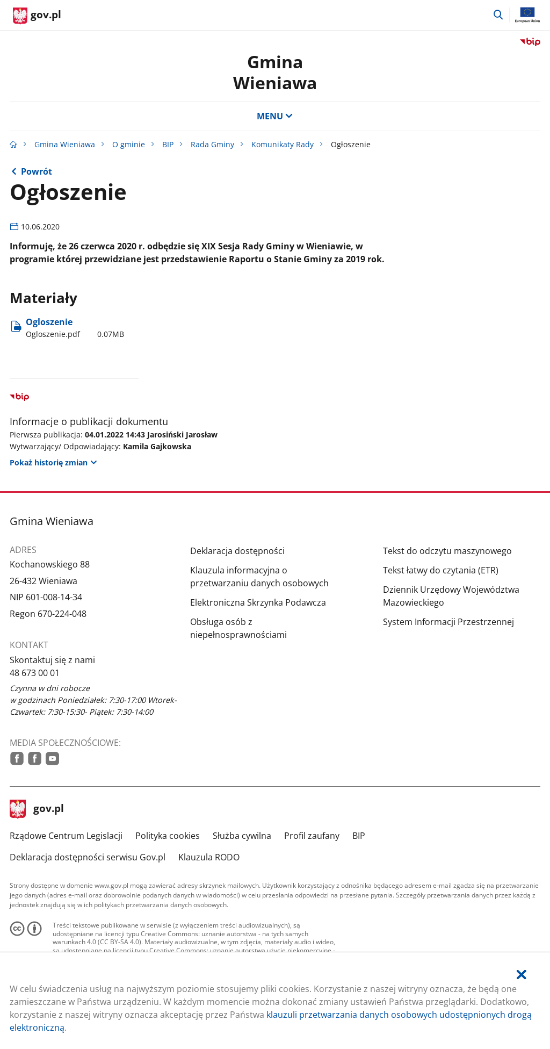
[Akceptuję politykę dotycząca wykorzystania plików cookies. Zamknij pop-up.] (521, 974)
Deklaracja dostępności (237, 551)
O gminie (128, 144)
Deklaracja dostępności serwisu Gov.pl (87, 857)
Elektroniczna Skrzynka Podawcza (258, 602)
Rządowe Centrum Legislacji (66, 836)
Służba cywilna (242, 836)
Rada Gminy (212, 144)
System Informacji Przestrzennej (448, 622)
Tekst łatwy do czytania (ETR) (440, 570)
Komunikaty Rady (282, 144)
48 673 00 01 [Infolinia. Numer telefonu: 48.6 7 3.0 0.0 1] (35, 673)
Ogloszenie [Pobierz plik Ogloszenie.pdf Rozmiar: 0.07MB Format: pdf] (75, 328)
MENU (275, 116)
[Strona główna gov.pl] (37, 16)
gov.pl (37, 809)
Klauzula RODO (209, 857)
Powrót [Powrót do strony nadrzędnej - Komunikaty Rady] (36, 171)
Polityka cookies (167, 836)
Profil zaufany (311, 836)
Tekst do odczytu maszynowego (447, 551)
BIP (167, 144)
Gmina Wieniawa (275, 72)
